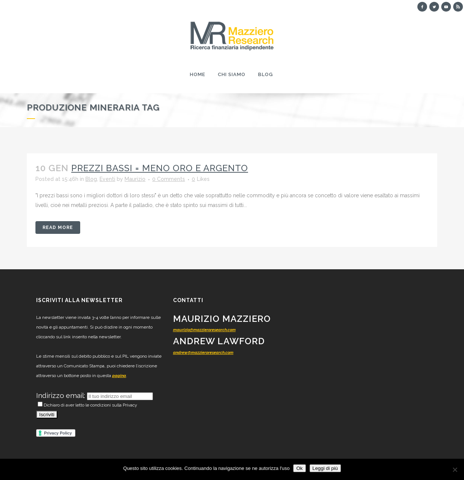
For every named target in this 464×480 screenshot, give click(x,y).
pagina (119, 375)
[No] (454, 469)
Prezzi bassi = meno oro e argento (159, 168)
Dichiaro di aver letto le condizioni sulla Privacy (87, 405)
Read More (58, 227)
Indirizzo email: (61, 395)
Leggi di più (325, 468)
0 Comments (168, 179)
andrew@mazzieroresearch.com (203, 352)
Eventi (107, 179)
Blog (91, 179)
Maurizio (135, 179)
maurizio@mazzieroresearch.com (204, 329)
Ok (299, 468)
